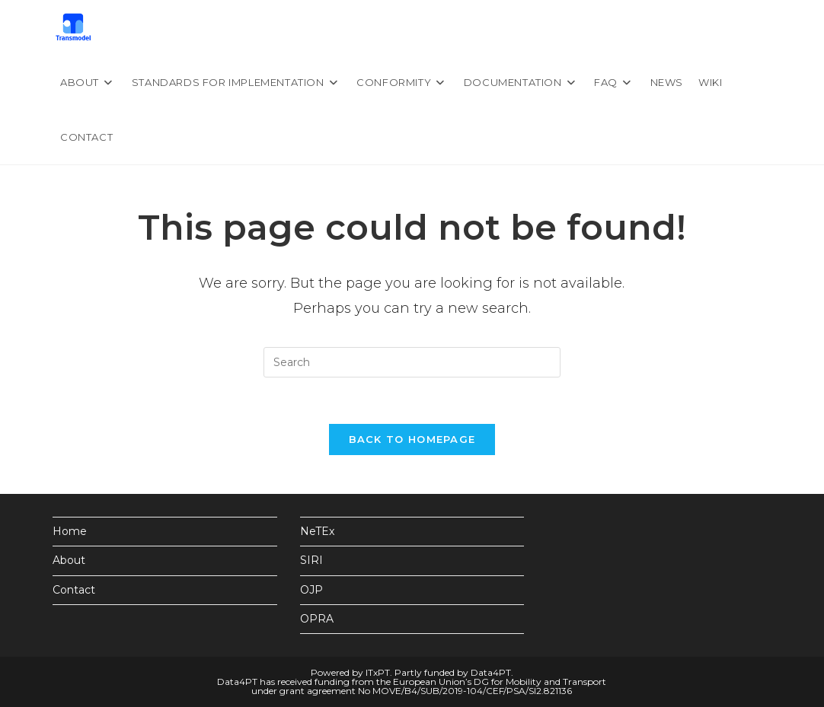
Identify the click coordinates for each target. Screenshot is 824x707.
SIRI (311, 560)
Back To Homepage (412, 439)
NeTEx (317, 531)
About (69, 560)
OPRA (317, 619)
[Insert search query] (412, 362)
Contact (74, 590)
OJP (311, 590)
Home (70, 531)
